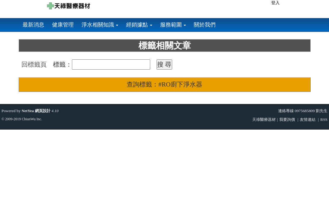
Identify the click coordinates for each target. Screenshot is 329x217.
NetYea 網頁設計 (36, 110)
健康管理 (63, 25)
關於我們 (205, 25)
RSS (323, 119)
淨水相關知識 (100, 25)
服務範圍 (173, 25)
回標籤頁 (34, 64)
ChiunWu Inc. (32, 119)
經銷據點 (139, 25)
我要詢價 (287, 119)
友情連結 (307, 119)
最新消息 (33, 25)
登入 (275, 3)
